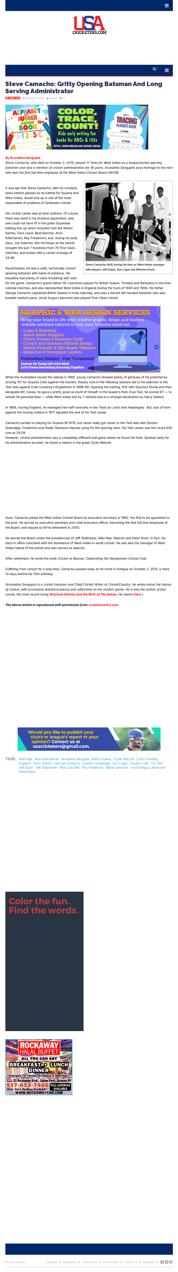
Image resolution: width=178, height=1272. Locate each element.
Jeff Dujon (26, 767)
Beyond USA (13, 98)
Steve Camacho (117, 767)
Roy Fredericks (93, 767)
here (137, 594)
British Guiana (101, 759)
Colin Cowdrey (147, 759)
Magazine (148, 1262)
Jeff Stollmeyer (46, 767)
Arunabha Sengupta (75, 759)
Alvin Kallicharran (46, 759)
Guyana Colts (139, 763)
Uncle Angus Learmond (148, 767)
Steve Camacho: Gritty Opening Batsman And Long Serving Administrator (83, 87)
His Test (156, 763)
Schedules (51, 1262)
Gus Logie (119, 763)
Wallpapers (69, 1262)
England (25, 763)
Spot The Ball (110, 1262)
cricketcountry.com (103, 605)
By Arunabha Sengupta (22, 158)
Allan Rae (25, 759)
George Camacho (67, 763)
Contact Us (130, 1262)
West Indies (27, 772)
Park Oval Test (70, 767)
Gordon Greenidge (96, 763)
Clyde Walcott (123, 759)
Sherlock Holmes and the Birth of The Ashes (83, 594)
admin (53, 98)
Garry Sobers (42, 763)
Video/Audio (89, 1262)
